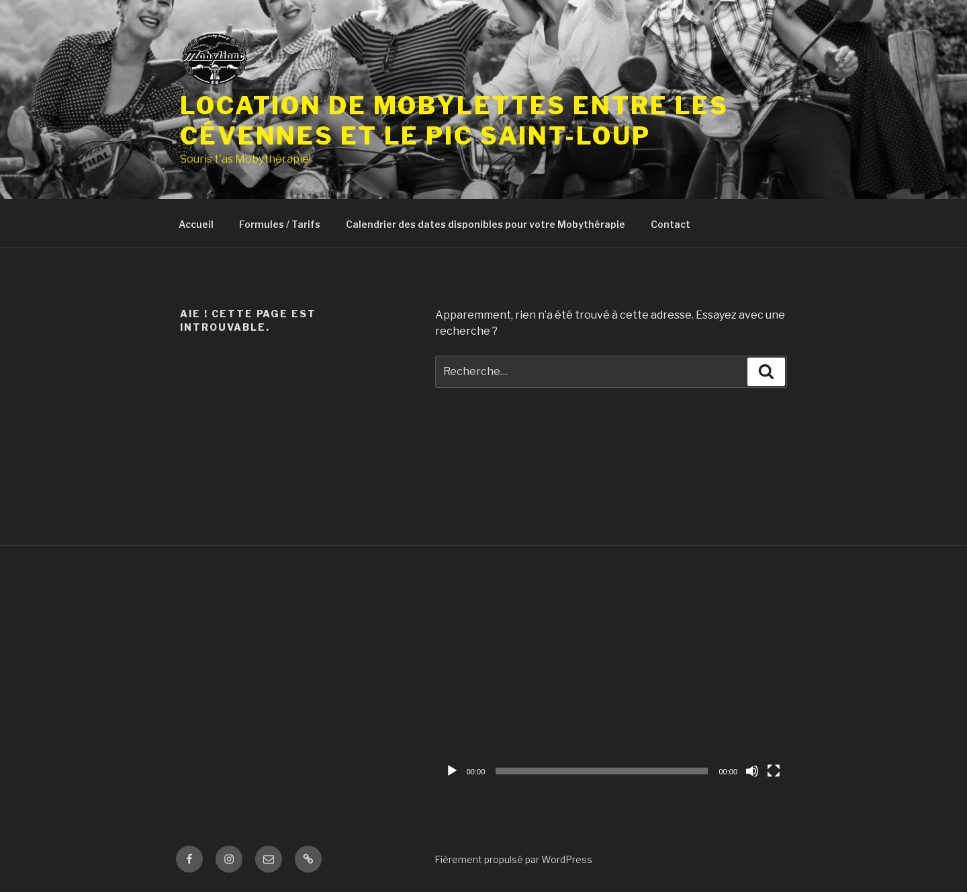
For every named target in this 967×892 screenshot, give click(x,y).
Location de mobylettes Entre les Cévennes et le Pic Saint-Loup (454, 121)
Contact (670, 224)
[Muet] (752, 771)
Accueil (196, 224)
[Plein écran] (773, 771)
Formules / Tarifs (279, 224)
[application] (612, 683)
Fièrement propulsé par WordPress (513, 859)
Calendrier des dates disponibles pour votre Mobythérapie (485, 224)
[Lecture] (452, 771)
